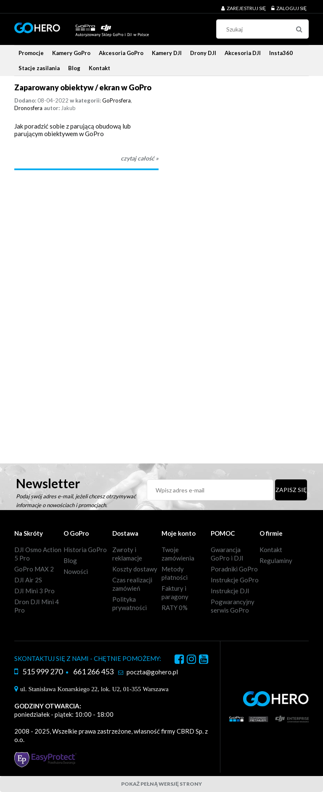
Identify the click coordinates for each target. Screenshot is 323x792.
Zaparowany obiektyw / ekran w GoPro (82, 87)
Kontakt (270, 549)
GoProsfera (116, 100)
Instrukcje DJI (230, 591)
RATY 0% (175, 607)
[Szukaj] (299, 29)
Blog (70, 560)
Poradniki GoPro (234, 569)
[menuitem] (31, 53)
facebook (179, 660)
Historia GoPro (85, 549)
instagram (191, 660)
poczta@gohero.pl (152, 672)
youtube (203, 660)
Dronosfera (28, 108)
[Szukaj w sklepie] (264, 29)
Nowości (76, 571)
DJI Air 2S (28, 580)
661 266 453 (93, 671)
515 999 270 (42, 671)
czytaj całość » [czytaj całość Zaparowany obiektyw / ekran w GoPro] (140, 158)
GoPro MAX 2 (34, 569)
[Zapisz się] (291, 489)
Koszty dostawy (134, 569)
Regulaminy (275, 560)
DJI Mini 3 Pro (34, 591)
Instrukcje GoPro (235, 580)
